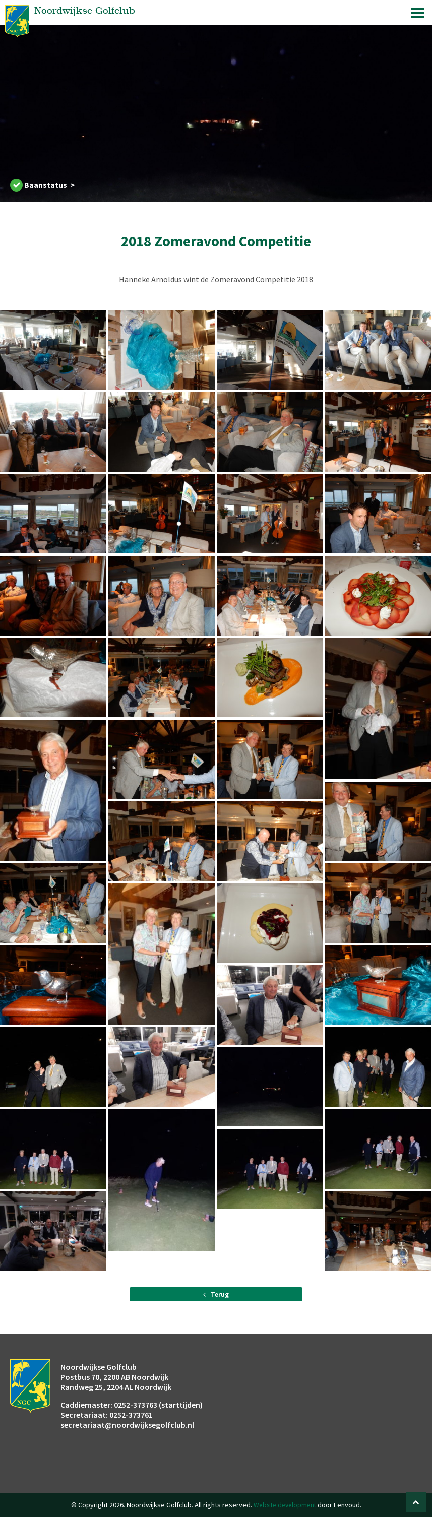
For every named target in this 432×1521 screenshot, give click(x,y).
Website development (285, 1508)
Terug (216, 1296)
